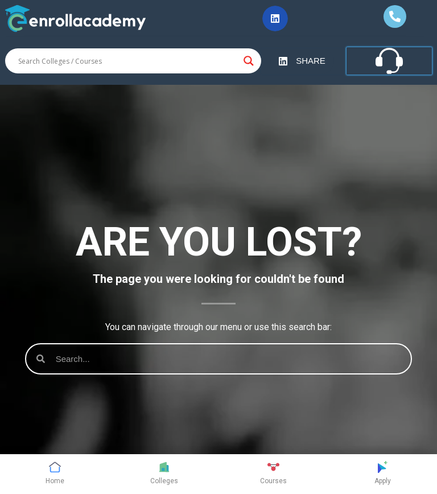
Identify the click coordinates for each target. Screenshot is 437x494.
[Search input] (128, 61)
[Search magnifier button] (249, 61)
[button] (275, 18)
